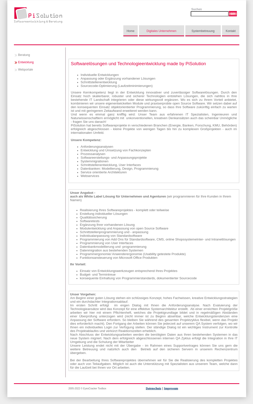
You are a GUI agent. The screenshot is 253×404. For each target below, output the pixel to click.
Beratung (24, 55)
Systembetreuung (202, 31)
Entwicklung (26, 62)
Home (130, 31)
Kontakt (231, 31)
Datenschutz (153, 388)
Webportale (25, 69)
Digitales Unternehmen (161, 31)
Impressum (171, 388)
